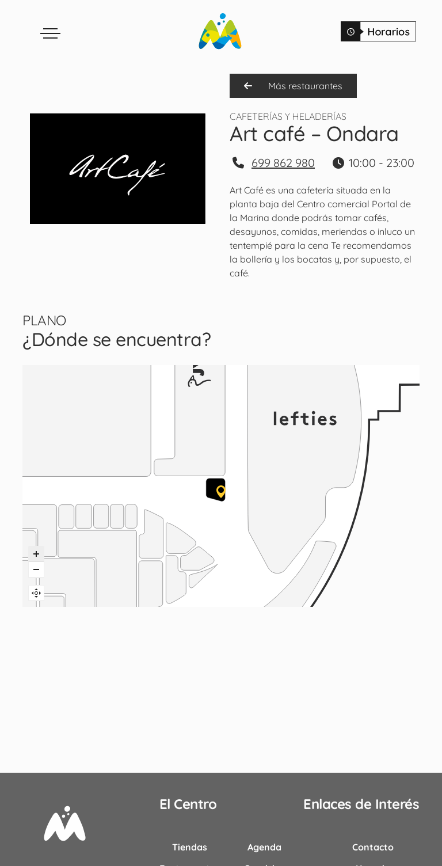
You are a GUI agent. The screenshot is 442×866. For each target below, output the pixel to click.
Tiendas (189, 847)
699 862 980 (283, 162)
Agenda (264, 847)
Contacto (373, 847)
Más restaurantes (293, 86)
